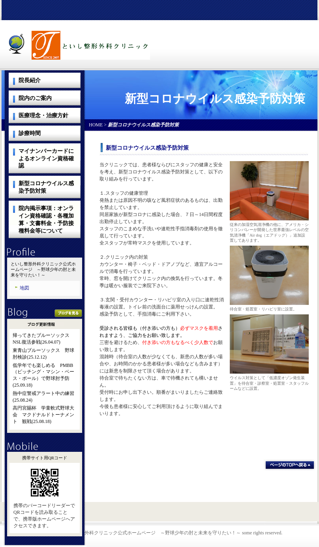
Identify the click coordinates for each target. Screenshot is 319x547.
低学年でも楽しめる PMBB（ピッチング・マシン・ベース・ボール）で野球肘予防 (43, 372)
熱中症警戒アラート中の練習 (43, 393)
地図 (24, 288)
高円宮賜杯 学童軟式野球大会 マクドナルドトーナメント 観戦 (43, 414)
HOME (96, 125)
